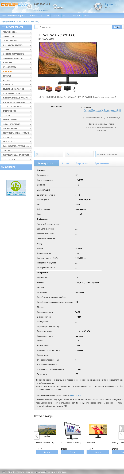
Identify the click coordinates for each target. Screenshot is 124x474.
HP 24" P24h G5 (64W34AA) (29, 21)
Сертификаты (48, 154)
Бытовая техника (10, 128)
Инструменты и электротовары (16, 133)
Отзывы (65, 163)
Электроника (8, 137)
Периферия (7, 63)
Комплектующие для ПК (13, 58)
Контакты (76, 15)
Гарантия (56, 15)
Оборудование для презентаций (16, 155)
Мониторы (14, 21)
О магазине (33, 15)
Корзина (114, 6)
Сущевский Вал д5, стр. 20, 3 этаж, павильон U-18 (102, 110)
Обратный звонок (41, 10)
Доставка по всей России (79, 154)
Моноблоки (8, 85)
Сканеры (6, 115)
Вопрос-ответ (82, 163)
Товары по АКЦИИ (10, 32)
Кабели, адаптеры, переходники (16, 146)
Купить (47, 452)
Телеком (6, 150)
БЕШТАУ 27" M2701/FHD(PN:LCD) (44, 443)
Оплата (66, 15)
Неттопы (6, 80)
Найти (117, 27)
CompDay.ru (4, 21)
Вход (55, 4)
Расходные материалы (12, 124)
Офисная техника (10, 120)
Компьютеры (8, 36)
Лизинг (87, 15)
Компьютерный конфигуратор (13, 15)
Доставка (45, 15)
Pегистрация (58, 7)
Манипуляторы (9, 142)
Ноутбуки (7, 76)
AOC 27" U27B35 (91, 443)
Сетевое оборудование (12, 106)
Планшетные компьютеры (14, 89)
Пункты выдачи (102, 163)
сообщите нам (75, 395)
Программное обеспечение (14, 102)
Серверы (6, 49)
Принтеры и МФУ (9, 111)
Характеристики (45, 163)
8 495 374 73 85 (42, 4)
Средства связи (9, 159)
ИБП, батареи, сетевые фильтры (15, 98)
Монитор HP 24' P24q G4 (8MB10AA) (70, 443)
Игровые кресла (9, 67)
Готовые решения (10, 41)
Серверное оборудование (13, 54)
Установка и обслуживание (109, 154)
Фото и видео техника (12, 93)
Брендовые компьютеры (13, 45)
